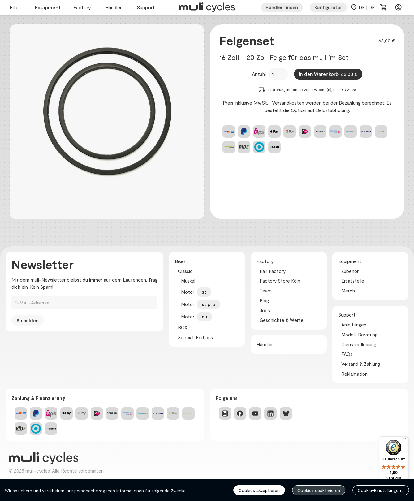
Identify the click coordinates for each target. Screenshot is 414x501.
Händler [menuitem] (114, 7)
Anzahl (259, 74)
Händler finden (282, 7)
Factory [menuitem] (83, 7)
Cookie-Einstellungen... (381, 490)
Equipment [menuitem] (48, 7)
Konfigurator (328, 7)
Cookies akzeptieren (259, 490)
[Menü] (404, 440)
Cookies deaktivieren (318, 490)
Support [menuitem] (147, 7)
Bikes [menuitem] (16, 7)
